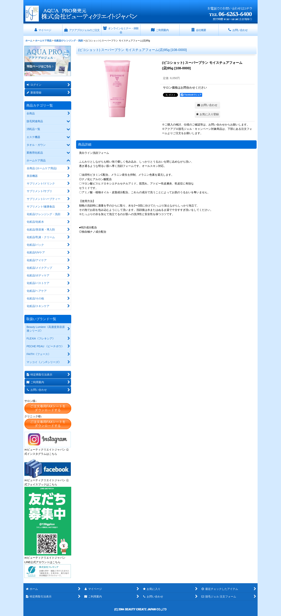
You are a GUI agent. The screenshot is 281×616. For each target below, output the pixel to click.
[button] (207, 114)
